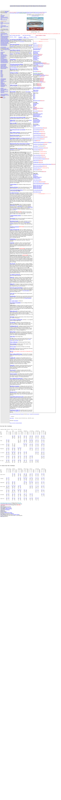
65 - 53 (37, 449)
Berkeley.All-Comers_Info (38, 186)
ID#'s (40, 164)
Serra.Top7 (35, 130)
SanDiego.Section (36, 52)
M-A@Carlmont (36, 120)
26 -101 (31, 489)
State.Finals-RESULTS (37, 49)
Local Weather (3, 95)
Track (40, 66)
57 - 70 (13, 463)
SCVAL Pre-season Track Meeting (16, 288)
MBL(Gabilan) (36, 90)
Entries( (38, 108)
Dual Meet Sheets (3, 25)
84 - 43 (37, 504)
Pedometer (2, 16)
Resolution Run (13, 296)
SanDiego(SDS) (3, 85)
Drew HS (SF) (12, 264)
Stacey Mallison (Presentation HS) (16, 379)
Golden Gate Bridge (13, 85)
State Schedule (25, 12)
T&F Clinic (12, 317)
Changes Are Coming (14, 73)
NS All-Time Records (4, 44)
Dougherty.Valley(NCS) (37, 177)
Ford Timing (7, 526)
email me (17, 411)
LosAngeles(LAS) (3, 84)
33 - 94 (31, 468)
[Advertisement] (19, 2)
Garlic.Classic (35, 155)
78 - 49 (7, 463)
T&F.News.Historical (4, 66)
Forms (37, 12)
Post (2, 30)
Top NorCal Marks (33, 37)
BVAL (1, 70)
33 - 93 (31, 439)
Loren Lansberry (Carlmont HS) (16, 320)
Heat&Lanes (44, 164)
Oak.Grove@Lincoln (37, 115)
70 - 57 (37, 444)
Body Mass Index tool (4, 19)
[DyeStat (2, 97)
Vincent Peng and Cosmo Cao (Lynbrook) (17, 130)
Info (39, 128)
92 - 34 (42, 463)
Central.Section (36, 60)
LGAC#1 (35, 43)
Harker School (12, 332)
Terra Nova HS (13, 370)
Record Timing (8, 524)
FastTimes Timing (16, 531)
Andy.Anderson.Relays (37, 180)
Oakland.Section (36, 58)
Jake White (12, 419)
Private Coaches (13, 347)
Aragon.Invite (35, 135)
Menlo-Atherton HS (13, 311)
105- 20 (42, 449)
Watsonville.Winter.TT (37, 168)
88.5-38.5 (31, 494)
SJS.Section (35, 57)
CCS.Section (35, 55)
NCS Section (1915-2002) (4, 42)
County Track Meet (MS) (14, 230)
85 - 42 (25, 504)
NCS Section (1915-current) (5, 41)
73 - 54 (7, 454)
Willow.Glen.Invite (36, 166)
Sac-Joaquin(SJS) (3, 79)
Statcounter (7, 11)
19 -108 (19, 499)
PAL (1, 72)
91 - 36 (25, 444)
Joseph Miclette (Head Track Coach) (16, 397)
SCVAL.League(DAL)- (39, 88)
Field (42, 66)
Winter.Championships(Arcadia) (39, 184)
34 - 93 (7, 499)
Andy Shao (20, 149)
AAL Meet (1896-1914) (4, 37)
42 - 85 (31, 463)
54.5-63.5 (25, 489)
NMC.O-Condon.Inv (36, 137)
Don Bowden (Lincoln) (14, 221)
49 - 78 (37, 439)
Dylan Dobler (30, 207)
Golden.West (35, 47)
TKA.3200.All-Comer (37, 192)
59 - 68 (42, 484)
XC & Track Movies (36, 414)
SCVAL (2, 75)
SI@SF (34, 126)
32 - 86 (13, 468)
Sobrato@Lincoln (36, 116)
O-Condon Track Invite (14, 193)
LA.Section (35, 59)
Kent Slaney (15, 209)
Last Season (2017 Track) (35, 15)
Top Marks (31, 12)
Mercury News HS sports (4, 67)
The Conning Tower (3, 54)
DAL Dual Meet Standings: (6, 428)
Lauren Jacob (19, 206)
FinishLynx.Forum (3, 68)
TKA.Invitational (36, 159)
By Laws (11, 414)
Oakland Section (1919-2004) (5, 40)
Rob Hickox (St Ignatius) (14, 386)
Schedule (36, 64)
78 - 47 (25, 508)
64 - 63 (13, 508)
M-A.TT (34, 175)
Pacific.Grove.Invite (36, 139)
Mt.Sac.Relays (35, 111)
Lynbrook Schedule (19, 12)
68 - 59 (7, 513)
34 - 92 (37, 468)
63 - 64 (37, 489)
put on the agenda (13, 67)
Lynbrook (31, 414)
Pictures (49, 143)
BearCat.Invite (35, 128)
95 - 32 (13, 484)
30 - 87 (31, 454)
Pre (0, 30)
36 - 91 (13, 454)
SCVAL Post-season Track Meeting (16, 64)
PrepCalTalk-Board (3, 64)
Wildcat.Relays (36, 161)
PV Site (2, 22)
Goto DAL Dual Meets (27, 35)
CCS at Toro (16, 340)
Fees (34, 106)
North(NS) (2, 80)
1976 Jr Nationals (13, 344)
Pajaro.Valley (35, 69)
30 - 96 (7, 468)
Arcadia (34, 141)
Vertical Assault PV (13, 374)
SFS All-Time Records (4, 45)
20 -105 (19, 468)
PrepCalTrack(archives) (4, 60)
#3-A (34, 95)
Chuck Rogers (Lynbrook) (15, 138)
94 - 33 (25, 513)
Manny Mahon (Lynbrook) (15, 133)
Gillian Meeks (12, 205)
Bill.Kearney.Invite (36, 101)
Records (6, 49)
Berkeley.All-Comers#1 (37, 188)
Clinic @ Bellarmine (13, 342)
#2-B (34, 96)
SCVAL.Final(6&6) (38, 74)
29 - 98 (19, 489)
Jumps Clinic (12, 337)
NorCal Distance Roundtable (15, 303)
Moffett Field (12, 120)
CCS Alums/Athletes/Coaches (5, 47)
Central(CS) (2, 83)
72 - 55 (31, 449)
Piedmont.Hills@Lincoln (37, 117)
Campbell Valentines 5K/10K (15, 216)
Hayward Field (13, 92)
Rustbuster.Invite (36, 164)
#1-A (34, 99)
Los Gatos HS (12, 323)
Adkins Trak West (8, 525)
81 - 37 (37, 494)
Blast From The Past (14, 69)
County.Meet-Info (36, 63)
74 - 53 (31, 484)
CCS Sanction (40, 12)
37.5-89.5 (19, 454)
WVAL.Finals (35, 65)
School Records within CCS (15, 410)
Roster (28, 12)
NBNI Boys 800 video (14, 187)
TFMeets (11, 530)
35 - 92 (13, 439)
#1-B (34, 98)
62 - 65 (19, 513)
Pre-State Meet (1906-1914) (4, 36)
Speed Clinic (12, 349)
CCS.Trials (35, 72)
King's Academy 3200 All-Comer (16, 354)
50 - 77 (42, 504)
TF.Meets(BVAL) (3, 56)
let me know (22, 42)
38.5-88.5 (19, 504)
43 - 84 (31, 508)
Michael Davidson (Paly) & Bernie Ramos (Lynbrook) (20, 144)
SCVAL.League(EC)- (38, 89)
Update (37, 163)
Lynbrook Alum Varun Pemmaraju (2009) (17, 118)
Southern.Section (36, 56)
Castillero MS (12, 358)
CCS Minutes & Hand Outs (15, 275)
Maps (34, 12)
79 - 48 (25, 463)
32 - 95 (7, 489)
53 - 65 (19, 463)
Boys (5, 48)
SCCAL (2, 74)
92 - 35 (7, 444)
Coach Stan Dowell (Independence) (16, 190)
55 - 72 (19, 484)
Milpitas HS (12, 284)
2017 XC (11, 351)
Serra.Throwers (36, 150)
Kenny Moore (28, 92)
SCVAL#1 (35, 68)
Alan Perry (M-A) (13, 392)
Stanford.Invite (36, 143)
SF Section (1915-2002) (4, 38)
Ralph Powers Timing (8, 529)
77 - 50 (31, 513)
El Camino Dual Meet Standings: (7, 475)
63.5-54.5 (13, 499)
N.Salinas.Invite (36, 132)
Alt (8, 43)
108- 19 (25, 494)
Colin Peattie (17, 53)
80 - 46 (37, 513)
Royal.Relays (35, 146)
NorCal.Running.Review (4, 62)
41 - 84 (19, 439)
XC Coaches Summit (14, 301)
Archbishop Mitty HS (14, 326)
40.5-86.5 (31, 444)
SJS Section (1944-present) (4, 39)
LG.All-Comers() (39, 182)
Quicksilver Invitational (14, 227)
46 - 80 (42, 508)
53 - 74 (7, 504)
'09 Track (6, 12)
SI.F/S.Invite (35, 170)
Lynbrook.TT (35, 176)
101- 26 (13, 504)
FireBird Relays (13, 239)
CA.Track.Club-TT (36, 178)
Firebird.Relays (36, 148)
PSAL (1, 73)
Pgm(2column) (48, 164)
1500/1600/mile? (13, 60)
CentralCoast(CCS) (3, 81)
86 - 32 (42, 444)
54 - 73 (25, 439)
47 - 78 (37, 499)
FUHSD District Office (15, 65)
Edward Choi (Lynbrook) (14, 135)
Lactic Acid (12, 294)
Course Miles (2, 15)
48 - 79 (37, 454)
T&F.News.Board (3, 65)
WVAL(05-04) (35, 70)
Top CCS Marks (13, 37)
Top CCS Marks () (24, 38)
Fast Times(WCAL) (3, 57)
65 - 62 (42, 494)
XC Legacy (2, 58)
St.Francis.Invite (36, 157)
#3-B (34, 94)
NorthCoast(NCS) (3, 78)
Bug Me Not (44, 12)
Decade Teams (18, 414)
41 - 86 (42, 489)
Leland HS (12, 243)
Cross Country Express (4, 55)
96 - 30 (42, 439)
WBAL (2, 76)
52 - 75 (25, 468)
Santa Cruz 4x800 (13, 123)
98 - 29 (13, 494)
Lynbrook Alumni (13, 185)
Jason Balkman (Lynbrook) (15, 50)
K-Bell (34, 163)
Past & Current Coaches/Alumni (16, 424)
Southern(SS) (2, 86)
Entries (41, 63)
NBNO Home (35, 45)
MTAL (2, 71)
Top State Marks (22, 37)
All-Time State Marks (4, 33)
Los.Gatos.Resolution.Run (37, 190)
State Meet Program (36, 50)
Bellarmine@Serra (36, 125)
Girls (7, 48)
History (2, 50)
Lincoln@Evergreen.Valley (38, 114)
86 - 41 (13, 513)
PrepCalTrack (2, 52)
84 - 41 (7, 449)
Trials (38, 54)
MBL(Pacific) (35, 91)
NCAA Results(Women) (4, 59)
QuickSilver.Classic (36, 144)
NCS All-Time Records (4, 43)
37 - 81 (19, 508)
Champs (8, 49)
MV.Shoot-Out (35, 174)
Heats (41, 159)
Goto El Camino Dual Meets (15, 35)
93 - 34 (25, 484)
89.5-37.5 (25, 449)
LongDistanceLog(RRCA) (4, 61)
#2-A (34, 97)
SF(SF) (2, 82)
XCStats (2, 53)
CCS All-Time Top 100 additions (16, 40)
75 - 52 (42, 454)
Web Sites (22, 414)
